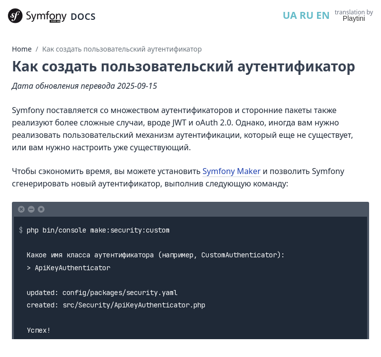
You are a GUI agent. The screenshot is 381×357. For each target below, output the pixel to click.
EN (322, 15)
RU (307, 15)
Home (22, 49)
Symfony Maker (231, 171)
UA (290, 15)
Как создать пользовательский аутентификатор (122, 49)
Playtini (354, 18)
